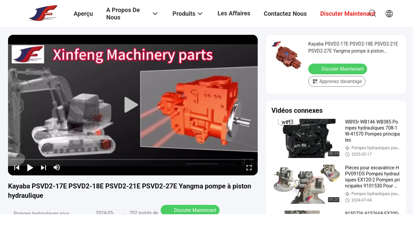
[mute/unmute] (57, 167)
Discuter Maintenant (190, 210)
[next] (43, 167)
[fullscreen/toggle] (249, 167)
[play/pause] (30, 167)
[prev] (16, 167)
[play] (133, 105)
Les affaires (234, 13)
